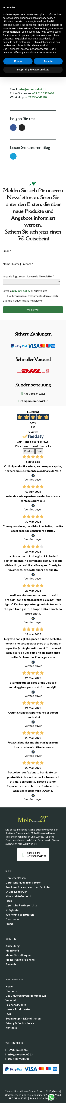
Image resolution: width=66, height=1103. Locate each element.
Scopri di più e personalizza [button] (33, 69)
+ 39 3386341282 (36, 97)
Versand (10, 1000)
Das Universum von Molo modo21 (25, 995)
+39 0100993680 (18, 1059)
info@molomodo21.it (32, 89)
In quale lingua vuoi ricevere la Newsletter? (28, 276)
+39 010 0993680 (43, 93)
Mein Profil (12, 950)
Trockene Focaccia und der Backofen (28, 887)
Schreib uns (33, 852)
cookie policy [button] (54, 31)
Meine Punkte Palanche (20, 959)
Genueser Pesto (15, 877)
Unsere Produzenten (18, 1009)
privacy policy (21, 290)
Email (7, 251)
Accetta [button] (48, 61)
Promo (9, 923)
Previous (28, 451)
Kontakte (11, 1027)
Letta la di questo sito (25, 290)
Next (39, 451)
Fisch (8, 900)
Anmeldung (12, 945)
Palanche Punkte (15, 1004)
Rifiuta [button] (18, 61)
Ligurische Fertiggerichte (21, 905)
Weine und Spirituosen (19, 914)
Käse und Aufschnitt (18, 896)
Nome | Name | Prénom (18, 264)
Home (9, 986)
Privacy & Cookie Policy (19, 1023)
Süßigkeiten (12, 910)
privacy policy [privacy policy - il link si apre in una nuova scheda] (45, 18)
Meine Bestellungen (18, 955)
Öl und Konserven (16, 891)
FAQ (8, 1013)
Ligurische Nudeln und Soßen (23, 882)
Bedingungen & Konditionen (23, 1018)
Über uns (11, 991)
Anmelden (11, 964)
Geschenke (12, 919)
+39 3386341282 (33, 393)
